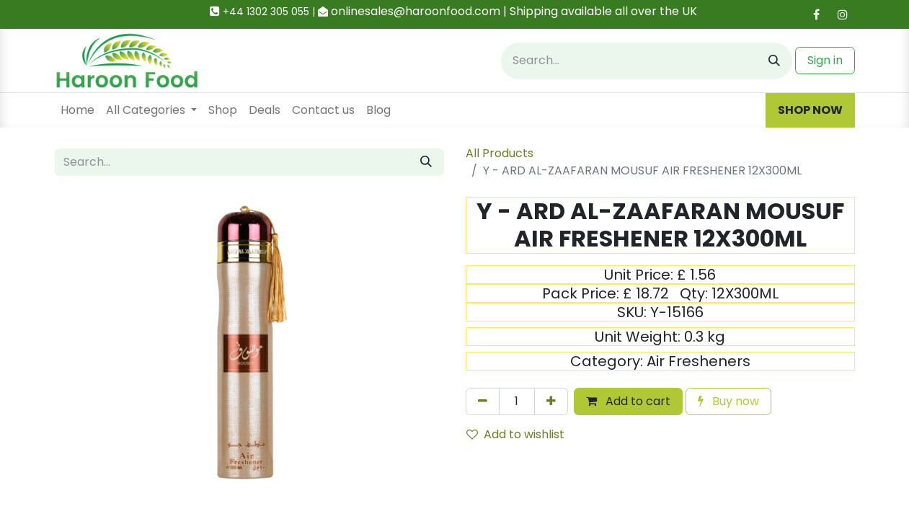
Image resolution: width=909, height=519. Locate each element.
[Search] (774, 61)
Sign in (825, 60)
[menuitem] (77, 110)
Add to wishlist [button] (515, 434)
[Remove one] (483, 401)
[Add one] (551, 401)
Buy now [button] (728, 401)
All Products (499, 153)
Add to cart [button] (628, 401)
